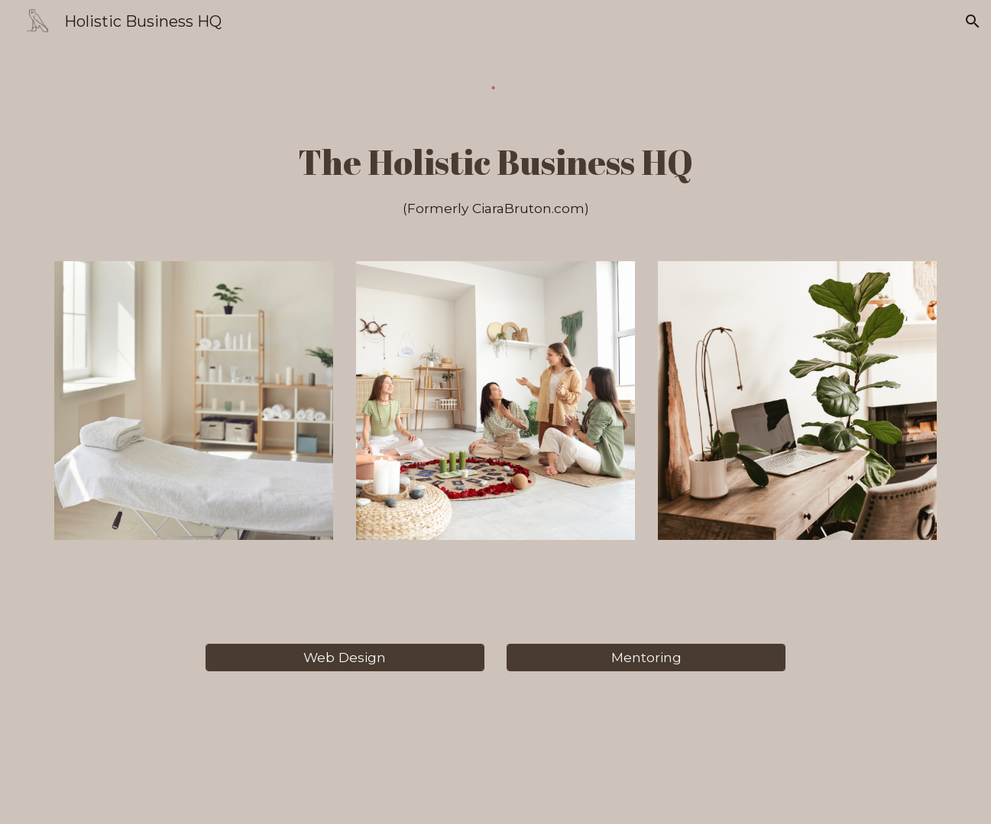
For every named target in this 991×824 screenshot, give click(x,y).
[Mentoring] (646, 657)
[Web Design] (345, 657)
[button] (972, 21)
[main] (495, 178)
